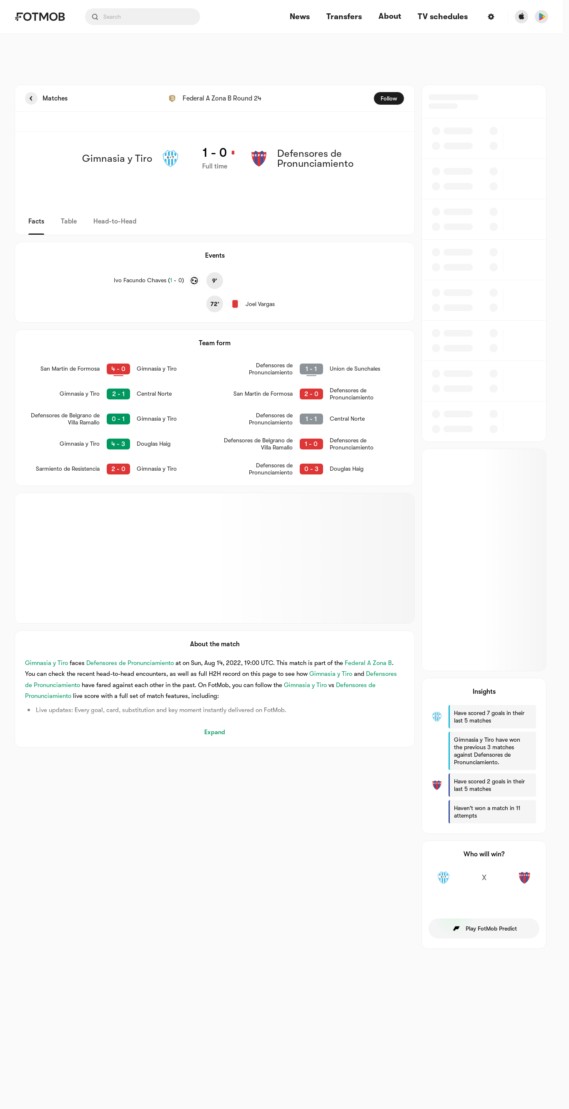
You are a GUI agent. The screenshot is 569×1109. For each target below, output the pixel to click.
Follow (389, 98)
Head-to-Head (114, 221)
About (389, 16)
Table (69, 221)
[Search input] (142, 16)
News (300, 17)
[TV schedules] (443, 17)
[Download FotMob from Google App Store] (541, 16)
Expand (214, 732)
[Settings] (491, 16)
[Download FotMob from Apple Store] (521, 16)
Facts (36, 221)
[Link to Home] (40, 17)
